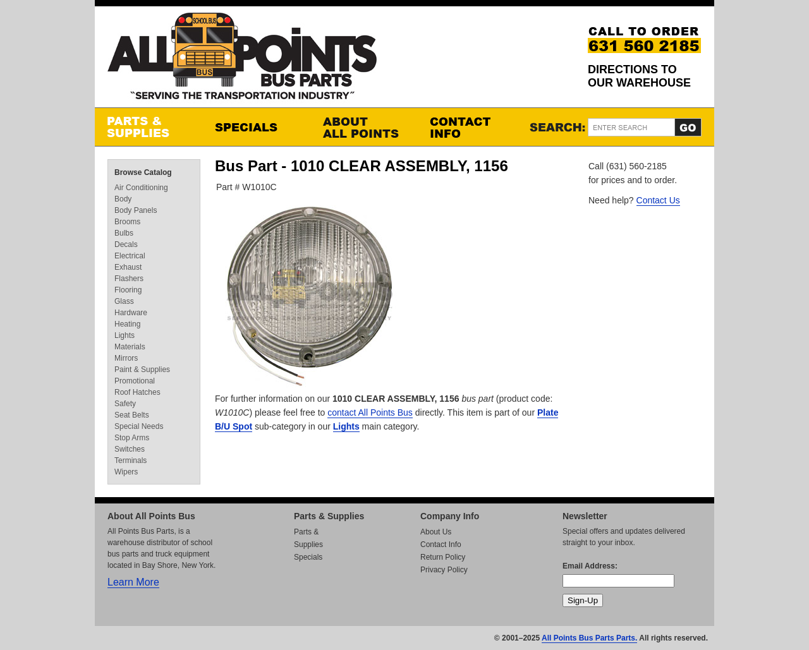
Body (122, 199)
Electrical (129, 255)
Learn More (133, 582)
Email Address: (590, 566)
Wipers (126, 471)
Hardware (130, 312)
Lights (346, 426)
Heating (127, 324)
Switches (129, 449)
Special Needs (138, 426)
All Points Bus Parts (242, 60)
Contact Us (658, 200)
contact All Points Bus (370, 412)
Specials (256, 127)
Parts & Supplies (148, 127)
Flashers (128, 278)
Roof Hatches (137, 392)
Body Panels (135, 210)
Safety (125, 403)
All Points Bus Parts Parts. (589, 638)
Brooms (127, 221)
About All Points (363, 127)
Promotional (134, 380)
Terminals (130, 460)
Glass (124, 301)
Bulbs (123, 233)
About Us (435, 531)
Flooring (128, 290)
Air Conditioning (141, 187)
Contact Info (471, 127)
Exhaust (128, 267)
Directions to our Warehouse (639, 76)
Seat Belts (131, 415)
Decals (126, 244)
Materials (129, 346)
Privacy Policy (444, 569)
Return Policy (442, 557)
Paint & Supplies (142, 369)
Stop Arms (131, 437)
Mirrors (126, 358)
